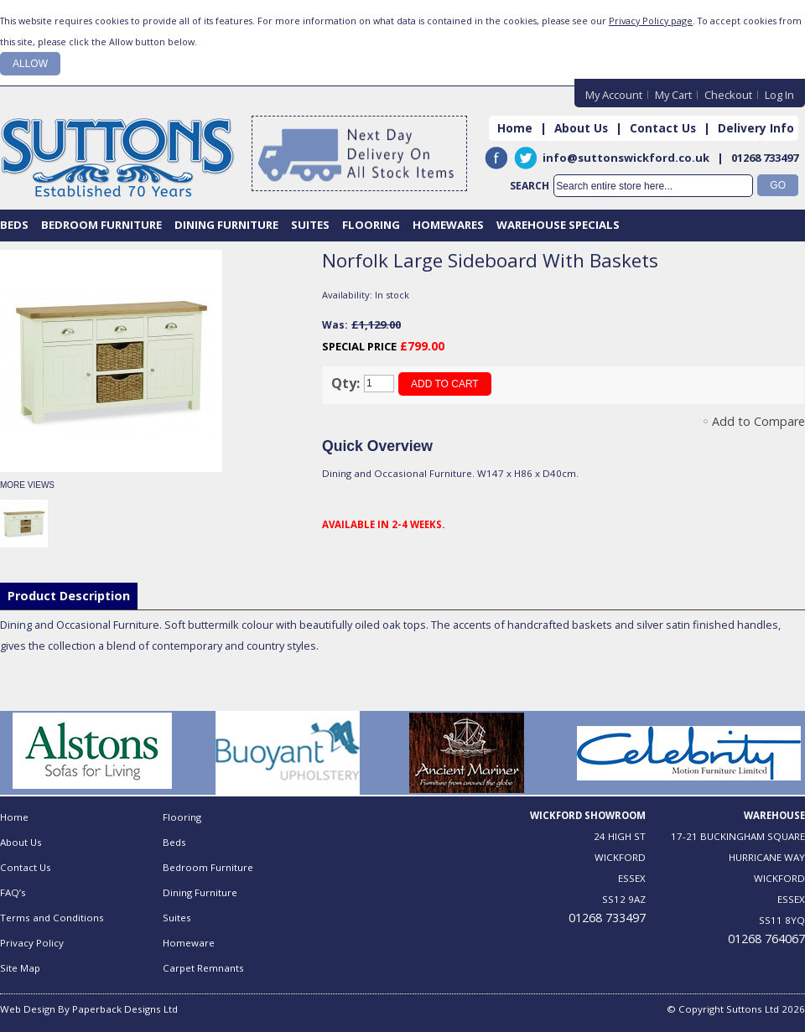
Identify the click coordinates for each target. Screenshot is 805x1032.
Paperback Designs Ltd (125, 1009)
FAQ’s (13, 892)
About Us (581, 128)
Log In (779, 94)
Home (514, 128)
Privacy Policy (32, 942)
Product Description (69, 596)
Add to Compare (758, 421)
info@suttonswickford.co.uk (626, 157)
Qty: (345, 383)
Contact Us (663, 128)
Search (529, 186)
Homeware (189, 942)
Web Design (27, 1009)
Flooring (182, 817)
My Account (613, 94)
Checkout (728, 94)
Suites (177, 917)
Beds (174, 842)
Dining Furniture (200, 892)
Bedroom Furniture (208, 867)
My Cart (673, 94)
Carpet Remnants (203, 968)
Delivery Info (756, 128)
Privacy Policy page (651, 20)
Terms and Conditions (52, 917)
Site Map (20, 968)
